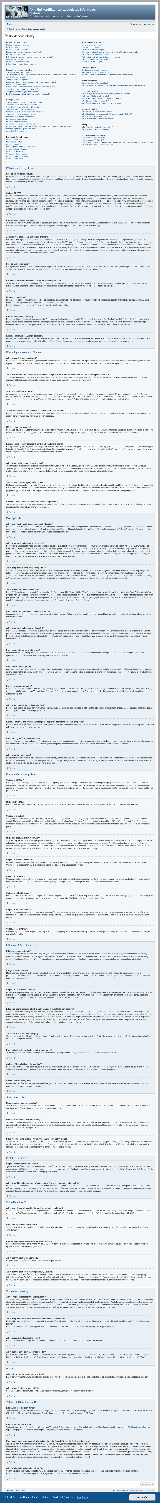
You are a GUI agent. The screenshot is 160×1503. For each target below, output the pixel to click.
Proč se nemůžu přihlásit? (16, 54)
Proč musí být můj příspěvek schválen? (21, 129)
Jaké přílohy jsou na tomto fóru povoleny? (97, 127)
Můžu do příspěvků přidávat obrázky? (20, 146)
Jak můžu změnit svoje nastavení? (19, 72)
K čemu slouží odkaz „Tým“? (92, 62)
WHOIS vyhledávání (37, 1446)
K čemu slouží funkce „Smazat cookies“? (21, 64)
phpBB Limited (95, 1410)
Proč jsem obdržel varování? (17, 121)
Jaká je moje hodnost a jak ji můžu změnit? (22, 92)
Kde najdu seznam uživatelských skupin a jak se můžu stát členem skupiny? (110, 52)
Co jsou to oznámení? (14, 151)
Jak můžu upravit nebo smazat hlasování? (22, 114)
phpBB (133, 432)
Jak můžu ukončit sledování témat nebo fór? (98, 119)
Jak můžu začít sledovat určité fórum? (95, 116)
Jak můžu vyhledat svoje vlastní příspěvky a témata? (101, 103)
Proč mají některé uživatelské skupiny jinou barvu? (100, 57)
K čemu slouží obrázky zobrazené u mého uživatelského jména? (30, 87)
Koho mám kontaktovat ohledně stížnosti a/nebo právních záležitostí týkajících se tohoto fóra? (117, 142)
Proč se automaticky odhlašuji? (18, 62)
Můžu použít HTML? (14, 142)
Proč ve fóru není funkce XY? (92, 140)
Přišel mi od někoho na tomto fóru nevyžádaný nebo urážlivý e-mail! (107, 75)
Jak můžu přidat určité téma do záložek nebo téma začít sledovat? (106, 114)
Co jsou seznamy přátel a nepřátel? (94, 83)
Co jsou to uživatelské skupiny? (93, 50)
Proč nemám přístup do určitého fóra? (20, 117)
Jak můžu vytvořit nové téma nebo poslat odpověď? (25, 102)
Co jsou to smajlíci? (13, 144)
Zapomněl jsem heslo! (14, 59)
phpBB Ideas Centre (133, 1427)
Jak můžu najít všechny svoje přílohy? (95, 129)
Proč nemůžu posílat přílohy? (17, 119)
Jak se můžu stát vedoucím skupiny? (95, 54)
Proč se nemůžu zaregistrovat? (18, 50)
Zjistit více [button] (82, 1497)
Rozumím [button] (142, 1497)
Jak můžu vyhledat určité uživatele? (95, 101)
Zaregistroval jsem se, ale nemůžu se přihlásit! (24, 52)
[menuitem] (9, 24)
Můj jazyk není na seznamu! (17, 84)
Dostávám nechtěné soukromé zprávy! (96, 72)
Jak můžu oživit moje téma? (17, 131)
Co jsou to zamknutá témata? (17, 156)
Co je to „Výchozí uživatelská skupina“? (96, 59)
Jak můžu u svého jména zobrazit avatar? (22, 89)
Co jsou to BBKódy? (14, 139)
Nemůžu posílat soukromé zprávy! (94, 70)
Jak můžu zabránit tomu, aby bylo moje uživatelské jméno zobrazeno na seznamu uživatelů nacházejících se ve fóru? (41, 76)
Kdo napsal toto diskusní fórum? (93, 138)
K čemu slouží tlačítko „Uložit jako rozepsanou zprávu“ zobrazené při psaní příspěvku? (39, 126)
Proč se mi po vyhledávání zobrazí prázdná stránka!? (101, 98)
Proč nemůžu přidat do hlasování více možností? (24, 112)
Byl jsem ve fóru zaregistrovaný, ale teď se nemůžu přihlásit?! (29, 57)
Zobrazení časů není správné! (17, 80)
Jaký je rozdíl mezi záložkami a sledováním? (98, 111)
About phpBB (83, 1413)
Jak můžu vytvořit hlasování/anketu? (20, 109)
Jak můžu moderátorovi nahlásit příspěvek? (22, 124)
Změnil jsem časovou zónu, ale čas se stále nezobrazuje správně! (31, 82)
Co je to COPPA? (13, 47)
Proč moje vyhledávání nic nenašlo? (95, 96)
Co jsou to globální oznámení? (18, 149)
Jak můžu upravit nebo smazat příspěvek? (22, 105)
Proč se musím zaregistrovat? (17, 45)
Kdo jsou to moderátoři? (90, 47)
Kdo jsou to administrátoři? (91, 45)
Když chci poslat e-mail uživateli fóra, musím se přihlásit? (28, 94)
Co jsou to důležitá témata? (16, 154)
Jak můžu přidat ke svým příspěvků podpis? (23, 107)
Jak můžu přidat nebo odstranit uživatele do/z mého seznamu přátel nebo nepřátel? (113, 85)
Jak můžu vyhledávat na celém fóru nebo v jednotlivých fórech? (105, 94)
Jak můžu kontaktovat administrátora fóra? (97, 145)
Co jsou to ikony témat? (15, 159)
